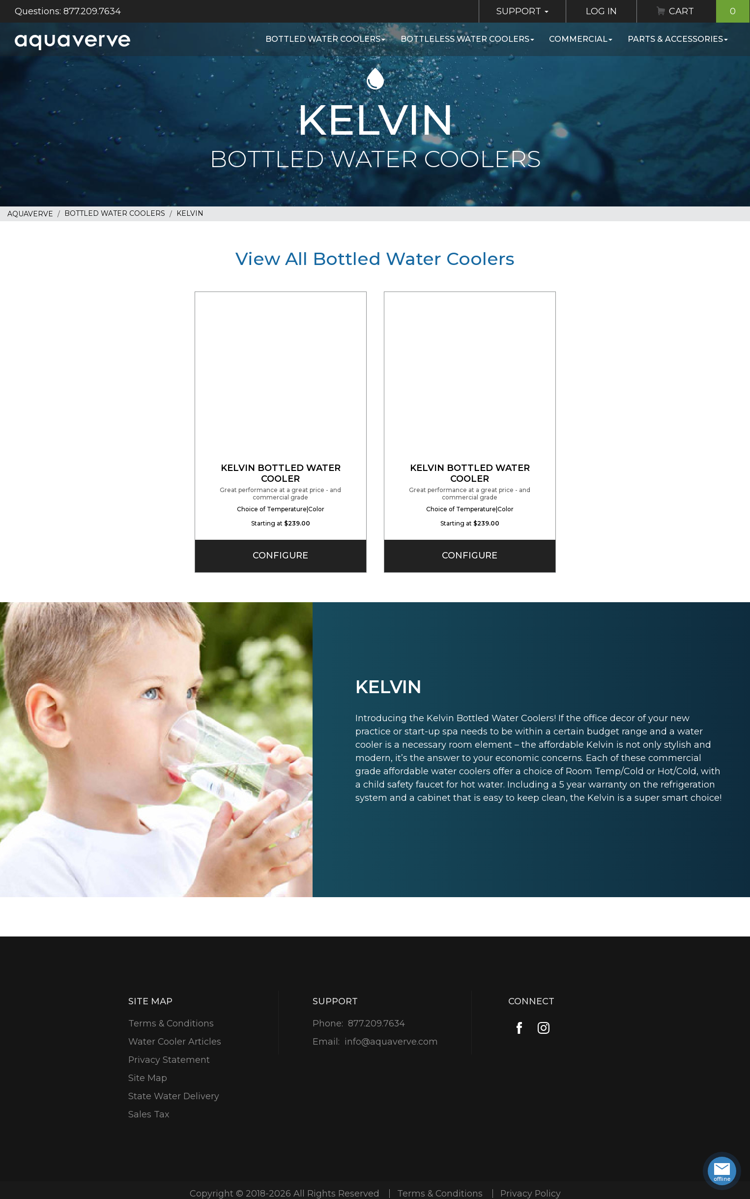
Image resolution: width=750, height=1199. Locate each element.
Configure (281, 555)
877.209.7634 (376, 1023)
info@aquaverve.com (391, 1041)
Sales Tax (148, 1114)
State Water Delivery (173, 1096)
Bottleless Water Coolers (467, 39)
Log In (601, 11)
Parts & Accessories (678, 39)
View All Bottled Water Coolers (375, 258)
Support (522, 11)
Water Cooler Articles (174, 1041)
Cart (709, 11)
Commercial (580, 39)
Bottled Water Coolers (325, 39)
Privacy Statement (169, 1059)
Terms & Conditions (171, 1023)
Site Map (147, 1078)
